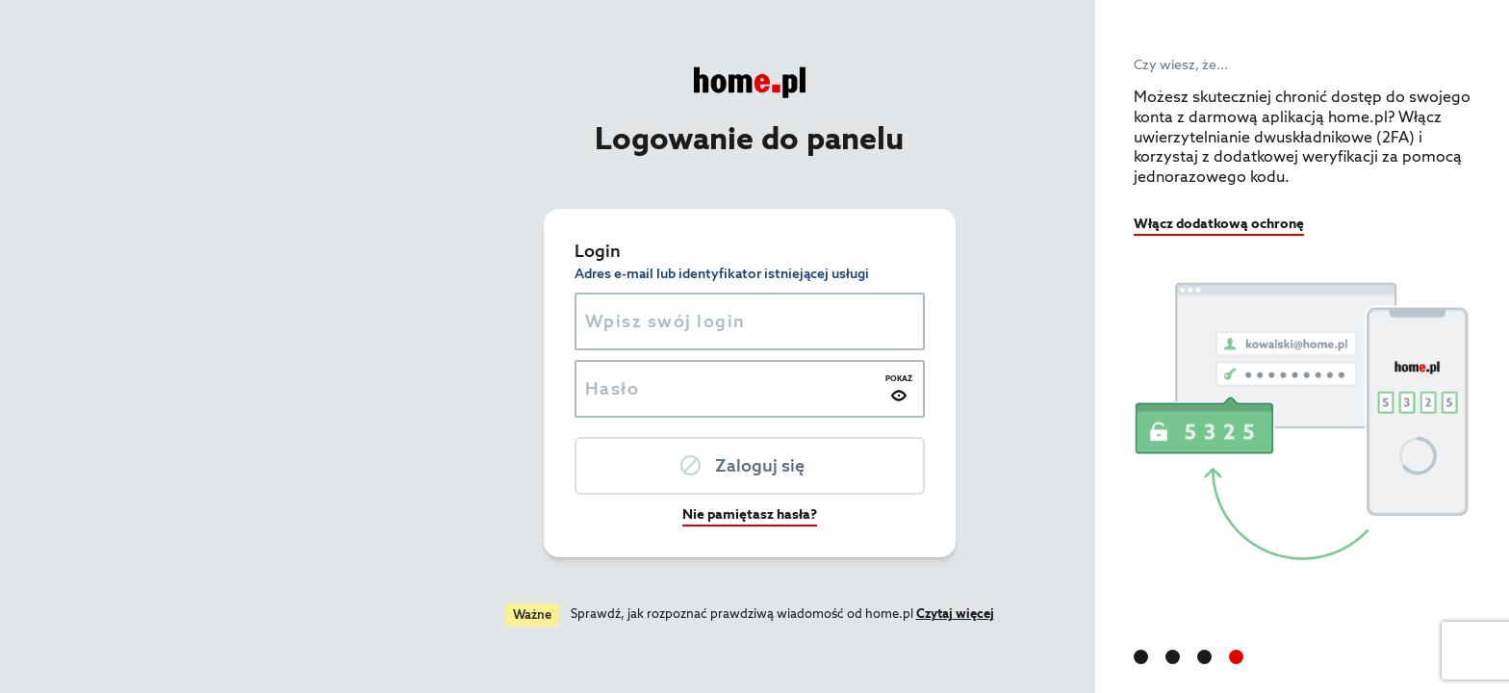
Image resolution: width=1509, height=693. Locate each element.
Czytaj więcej (753, 613)
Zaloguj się (557, 465)
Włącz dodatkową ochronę (1219, 223)
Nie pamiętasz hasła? (547, 514)
